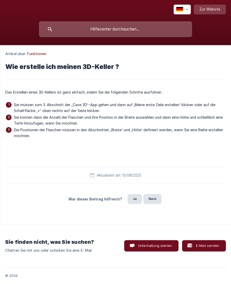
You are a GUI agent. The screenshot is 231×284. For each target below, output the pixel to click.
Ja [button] (135, 199)
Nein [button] (152, 199)
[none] (182, 9)
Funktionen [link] (36, 54)
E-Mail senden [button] (207, 246)
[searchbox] (115, 29)
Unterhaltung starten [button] (155, 246)
